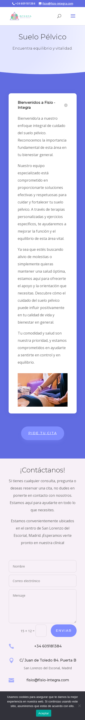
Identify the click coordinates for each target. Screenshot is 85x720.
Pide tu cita (42, 433)
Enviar (64, 631)
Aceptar (43, 713)
